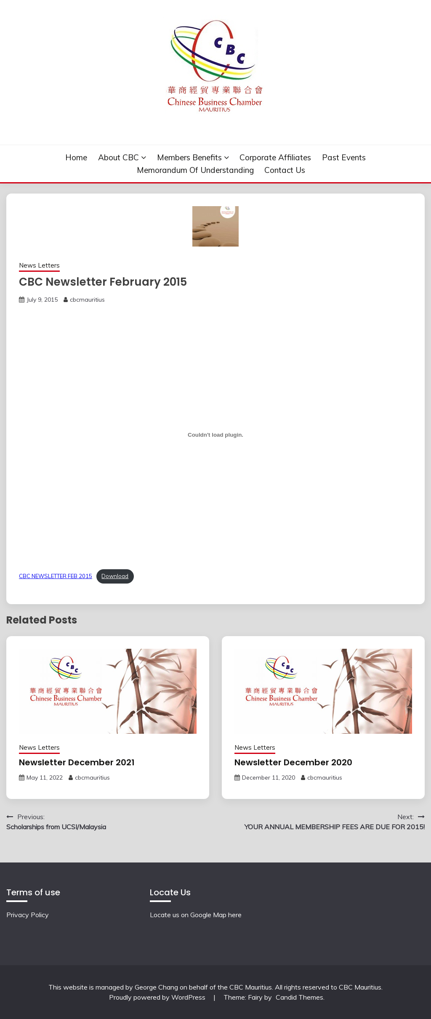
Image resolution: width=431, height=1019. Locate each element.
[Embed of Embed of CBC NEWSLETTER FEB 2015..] (215, 434)
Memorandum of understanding (195, 170)
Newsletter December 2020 (293, 762)
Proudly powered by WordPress (158, 997)
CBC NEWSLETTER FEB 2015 (55, 576)
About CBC (118, 157)
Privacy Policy (27, 914)
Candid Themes (299, 997)
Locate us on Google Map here (196, 914)
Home (76, 157)
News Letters (39, 265)
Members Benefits (189, 157)
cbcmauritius (87, 299)
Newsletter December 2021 (77, 762)
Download (114, 576)
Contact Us (284, 170)
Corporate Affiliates (275, 157)
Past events (344, 157)
